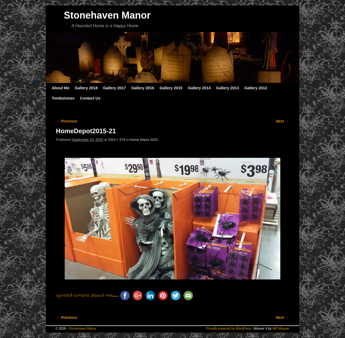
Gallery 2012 (255, 88)
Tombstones (63, 98)
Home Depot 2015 (144, 140)
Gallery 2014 (199, 88)
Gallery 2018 (86, 88)
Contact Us (90, 98)
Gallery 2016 (142, 88)
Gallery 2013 (227, 88)
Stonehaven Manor (107, 15)
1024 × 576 (116, 140)
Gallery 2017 (114, 88)
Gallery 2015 (171, 88)
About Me (61, 88)
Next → (282, 121)
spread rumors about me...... (87, 295)
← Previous (66, 121)
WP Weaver (280, 328)
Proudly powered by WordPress (229, 328)
